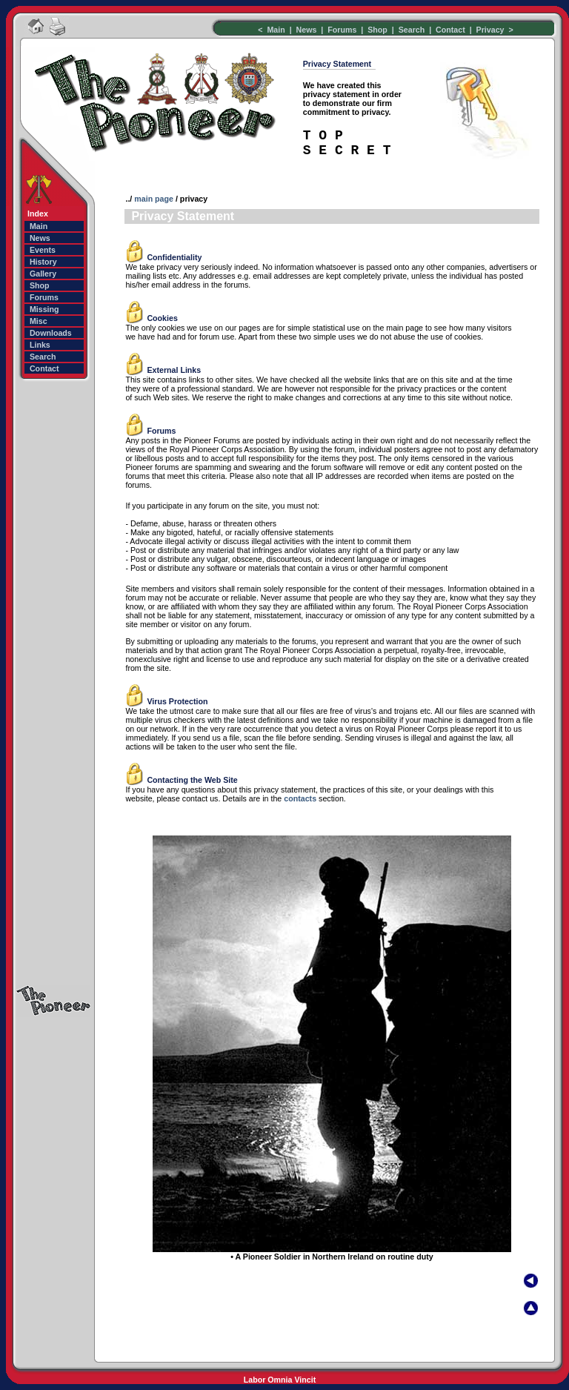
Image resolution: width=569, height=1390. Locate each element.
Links (40, 344)
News (306, 29)
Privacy (490, 29)
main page (153, 198)
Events (43, 249)
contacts (300, 798)
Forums (341, 29)
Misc (38, 321)
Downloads (51, 332)
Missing (44, 309)
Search (413, 29)
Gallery (43, 273)
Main (276, 29)
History (43, 261)
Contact (450, 29)
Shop (377, 29)
